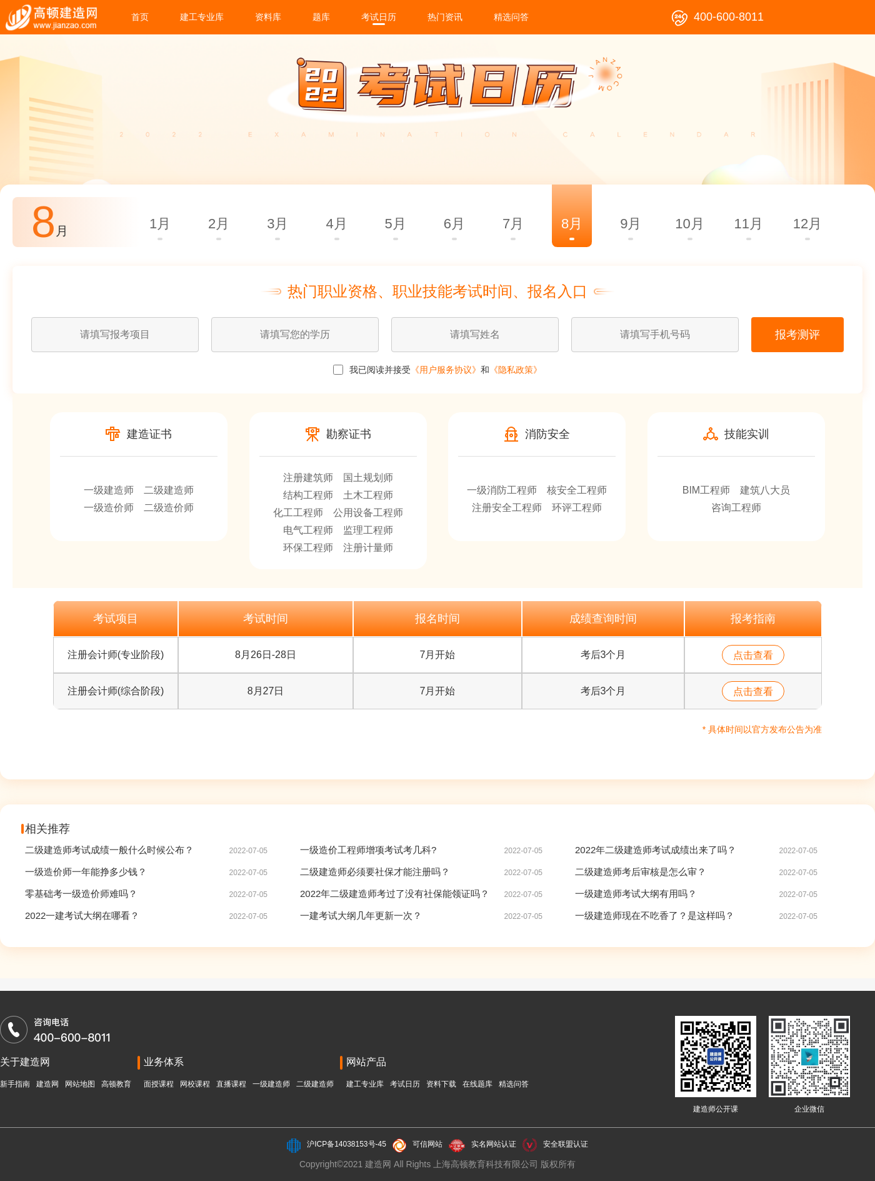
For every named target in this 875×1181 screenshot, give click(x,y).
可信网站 (427, 1144)
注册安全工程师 (507, 507)
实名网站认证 (493, 1144)
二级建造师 (169, 490)
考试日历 (378, 17)
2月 (218, 223)
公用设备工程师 (368, 512)
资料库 (268, 17)
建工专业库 (202, 17)
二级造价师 (169, 507)
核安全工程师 (577, 490)
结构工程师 (308, 495)
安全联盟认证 (565, 1144)
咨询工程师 (736, 507)
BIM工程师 (706, 490)
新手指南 (15, 1084)
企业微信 (809, 1109)
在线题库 (477, 1084)
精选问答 (511, 17)
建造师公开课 (715, 1109)
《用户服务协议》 (446, 369)
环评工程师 (577, 507)
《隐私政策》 (515, 369)
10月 (689, 223)
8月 (571, 223)
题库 (321, 17)
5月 (395, 223)
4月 (336, 223)
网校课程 (195, 1084)
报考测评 (797, 334)
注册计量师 (368, 547)
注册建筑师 (308, 477)
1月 (160, 223)
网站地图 (80, 1084)
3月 (277, 223)
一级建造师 (109, 490)
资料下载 (441, 1084)
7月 (513, 223)
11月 (748, 223)
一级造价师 (109, 507)
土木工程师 (368, 495)
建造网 (47, 1084)
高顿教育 (116, 1084)
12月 (807, 223)
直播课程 (231, 1084)
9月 (630, 223)
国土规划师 (368, 477)
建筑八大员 (765, 490)
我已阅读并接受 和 (437, 370)
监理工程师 (368, 530)
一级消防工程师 (502, 490)
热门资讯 (445, 17)
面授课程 (159, 1084)
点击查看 (753, 655)
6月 (454, 223)
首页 (140, 17)
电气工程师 (308, 530)
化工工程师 (298, 512)
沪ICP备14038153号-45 (346, 1144)
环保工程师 (308, 547)
